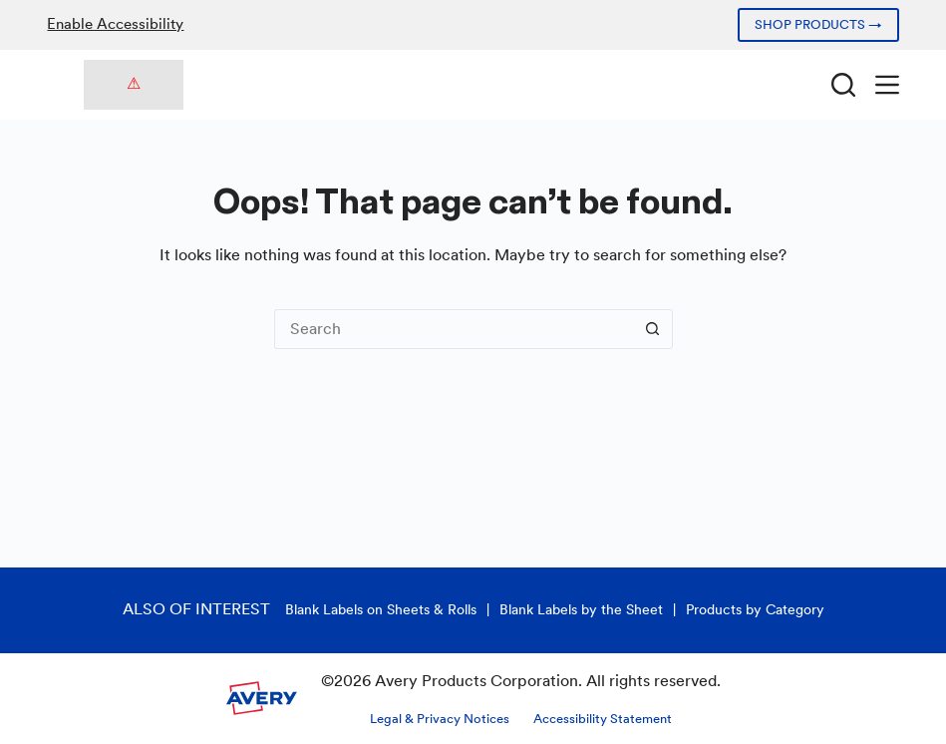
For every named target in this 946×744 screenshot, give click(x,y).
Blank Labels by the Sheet (581, 609)
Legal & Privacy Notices (439, 718)
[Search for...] (453, 329)
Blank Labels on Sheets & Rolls (380, 609)
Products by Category (755, 609)
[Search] (843, 85)
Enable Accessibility (115, 24)
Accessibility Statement (602, 718)
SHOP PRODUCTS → (818, 24)
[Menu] (887, 85)
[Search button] (653, 329)
